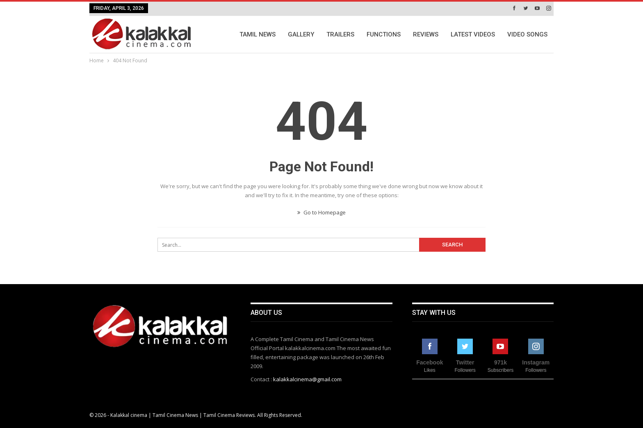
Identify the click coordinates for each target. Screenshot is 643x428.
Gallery (301, 34)
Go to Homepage (321, 212)
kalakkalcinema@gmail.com (307, 379)
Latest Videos (473, 34)
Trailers (340, 34)
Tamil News (257, 34)
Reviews (425, 34)
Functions (384, 34)
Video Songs (527, 34)
